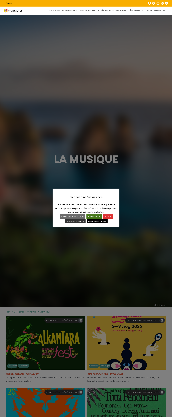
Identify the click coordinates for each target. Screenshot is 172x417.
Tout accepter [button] (94, 216)
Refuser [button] (108, 216)
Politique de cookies (97, 221)
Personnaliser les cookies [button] (72, 216)
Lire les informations (75, 221)
